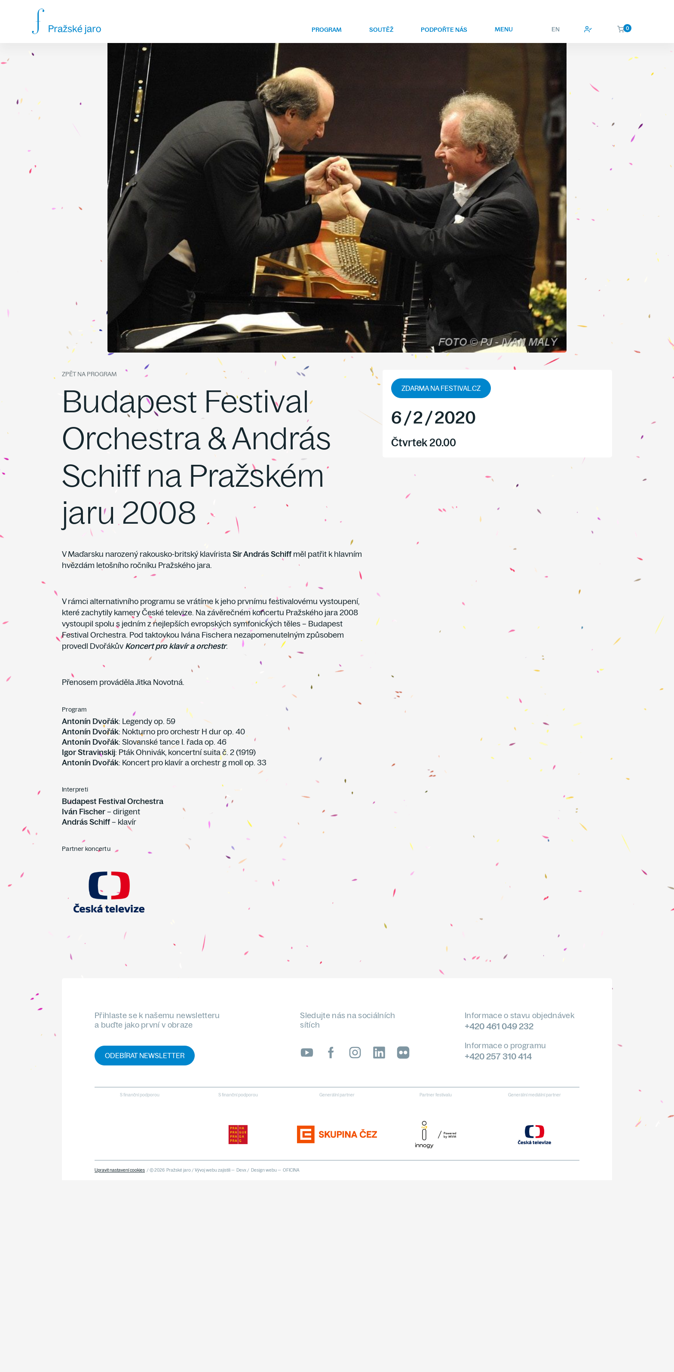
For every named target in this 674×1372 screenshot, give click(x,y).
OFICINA (291, 1170)
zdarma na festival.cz (441, 388)
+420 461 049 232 (499, 1026)
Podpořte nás (444, 30)
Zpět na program (89, 374)
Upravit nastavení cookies (120, 1170)
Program (327, 30)
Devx (241, 1170)
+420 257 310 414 (498, 1056)
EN (555, 29)
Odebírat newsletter (144, 1055)
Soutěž (381, 30)
